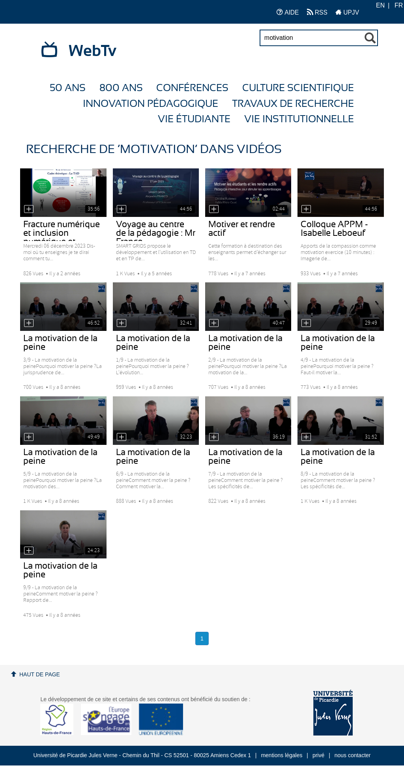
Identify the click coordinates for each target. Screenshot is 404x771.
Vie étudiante (194, 119)
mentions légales (281, 755)
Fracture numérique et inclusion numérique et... (61, 233)
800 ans (121, 88)
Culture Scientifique (298, 88)
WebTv (92, 51)
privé (318, 755)
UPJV (347, 12)
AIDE (288, 12)
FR (399, 5)
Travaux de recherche (293, 104)
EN (380, 5)
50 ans (68, 88)
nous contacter (353, 755)
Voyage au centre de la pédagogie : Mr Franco (155, 233)
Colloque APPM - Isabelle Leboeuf (334, 228)
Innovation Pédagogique (150, 104)
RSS (317, 12)
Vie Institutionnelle (299, 119)
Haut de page (39, 674)
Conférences (192, 88)
